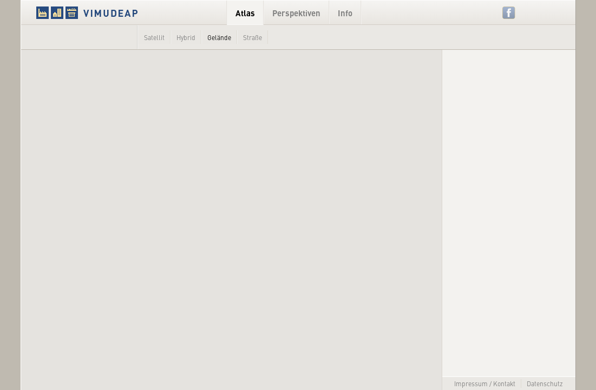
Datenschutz (545, 383)
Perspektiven (296, 12)
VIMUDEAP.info (107, 12)
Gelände (219, 37)
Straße (252, 37)
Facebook (509, 12)
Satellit (154, 37)
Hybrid (185, 37)
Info (345, 12)
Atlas (245, 12)
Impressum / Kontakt (484, 383)
